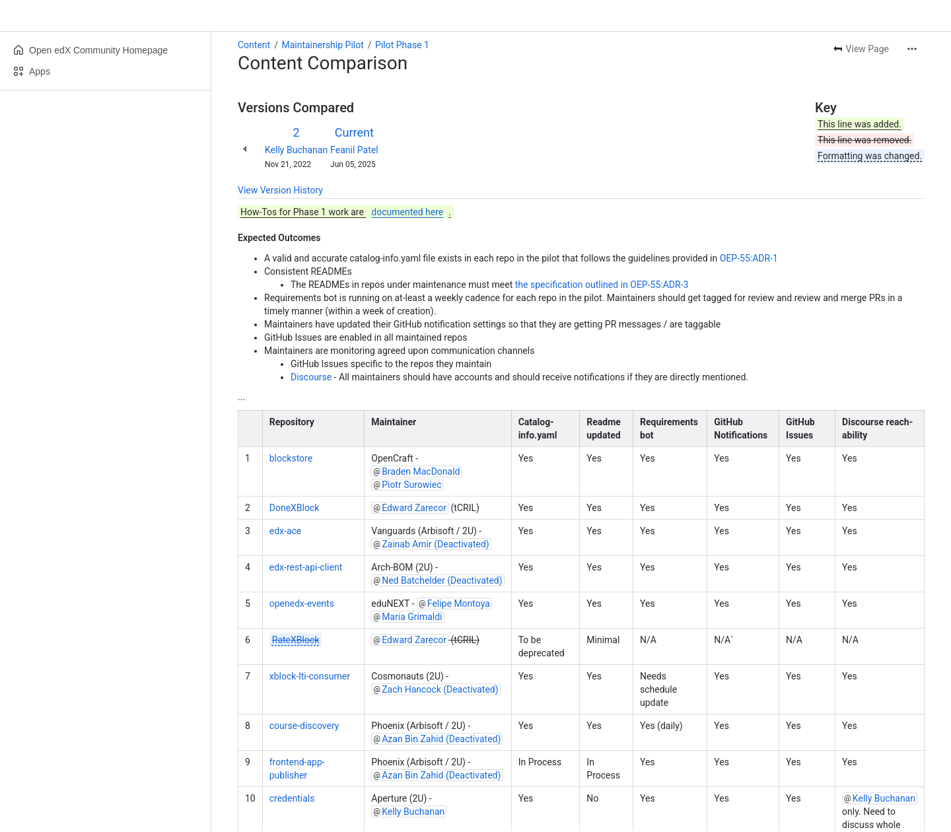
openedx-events (301, 603)
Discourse (311, 377)
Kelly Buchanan (296, 150)
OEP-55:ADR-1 (749, 258)
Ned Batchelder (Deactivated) (442, 580)
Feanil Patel (354, 150)
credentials (292, 798)
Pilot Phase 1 (402, 45)
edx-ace (285, 531)
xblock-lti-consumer (309, 676)
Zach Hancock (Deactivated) (440, 689)
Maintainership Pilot (322, 45)
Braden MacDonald (421, 471)
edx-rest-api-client (305, 567)
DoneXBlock (294, 508)
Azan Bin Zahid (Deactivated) (441, 739)
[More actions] (912, 49)
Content (254, 45)
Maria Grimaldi (412, 616)
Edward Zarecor (414, 508)
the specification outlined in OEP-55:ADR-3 (602, 284)
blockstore (290, 458)
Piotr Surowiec (411, 484)
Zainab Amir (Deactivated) (435, 544)
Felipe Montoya (458, 603)
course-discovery (304, 725)
